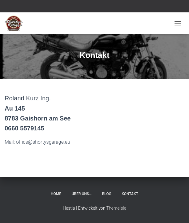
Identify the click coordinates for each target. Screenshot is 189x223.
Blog (106, 194)
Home (56, 194)
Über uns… (82, 194)
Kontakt (130, 194)
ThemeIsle (116, 208)
